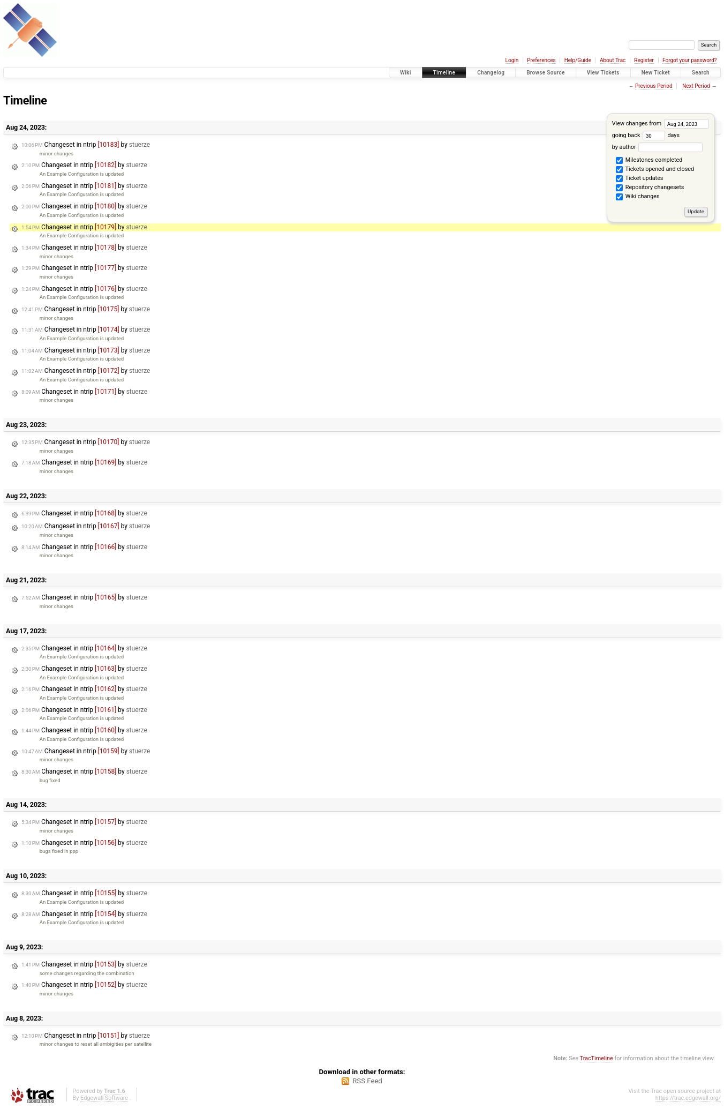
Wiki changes (637, 197)
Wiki (405, 73)
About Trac (612, 60)
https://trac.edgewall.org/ (688, 1098)
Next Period (696, 86)
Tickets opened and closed (655, 170)
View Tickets (603, 73)
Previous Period (654, 86)
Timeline (444, 73)
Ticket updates (639, 179)
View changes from (660, 123)
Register (644, 60)
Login (512, 60)
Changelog (490, 73)
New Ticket (656, 73)
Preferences (541, 60)
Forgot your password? (689, 60)
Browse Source (545, 73)
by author (657, 147)
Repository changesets (650, 188)
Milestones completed (649, 160)
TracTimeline (596, 1058)
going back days (646, 135)
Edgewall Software (104, 1098)
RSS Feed (367, 1081)
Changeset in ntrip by (85, 144)
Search (701, 73)
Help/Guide (577, 60)
